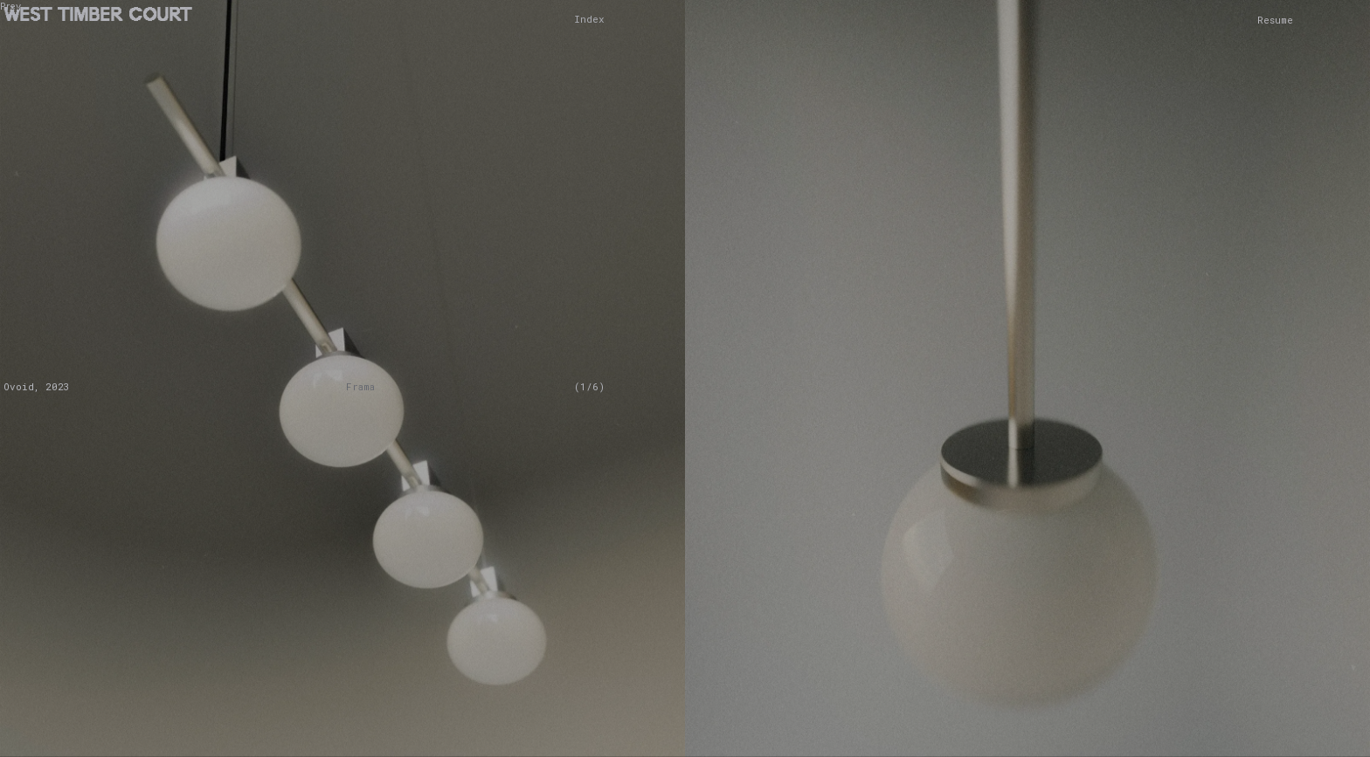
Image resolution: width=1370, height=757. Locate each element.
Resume (1275, 19)
